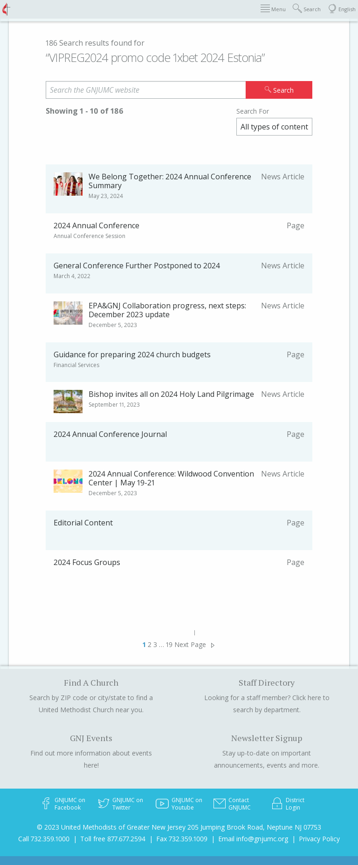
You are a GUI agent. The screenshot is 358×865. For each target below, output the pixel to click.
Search (307, 8)
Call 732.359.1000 (43, 838)
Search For (252, 111)
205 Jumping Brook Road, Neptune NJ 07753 (254, 827)
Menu (273, 8)
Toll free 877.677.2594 (112, 838)
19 (169, 644)
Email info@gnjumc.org (253, 838)
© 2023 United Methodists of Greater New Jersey (111, 827)
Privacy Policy (319, 838)
